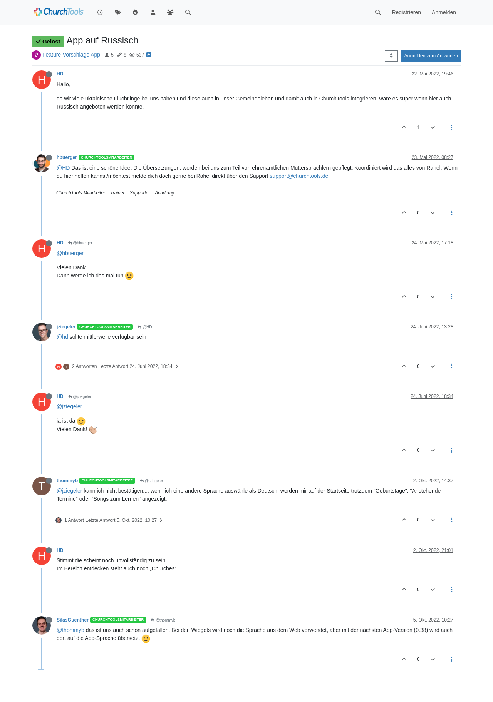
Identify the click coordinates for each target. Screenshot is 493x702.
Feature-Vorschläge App (71, 55)
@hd (62, 337)
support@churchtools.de (299, 176)
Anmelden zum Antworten (431, 55)
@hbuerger (80, 243)
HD (60, 74)
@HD (63, 168)
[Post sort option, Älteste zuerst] (391, 55)
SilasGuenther (73, 620)
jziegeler (66, 326)
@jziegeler (79, 396)
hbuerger (67, 157)
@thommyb (163, 620)
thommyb (67, 480)
